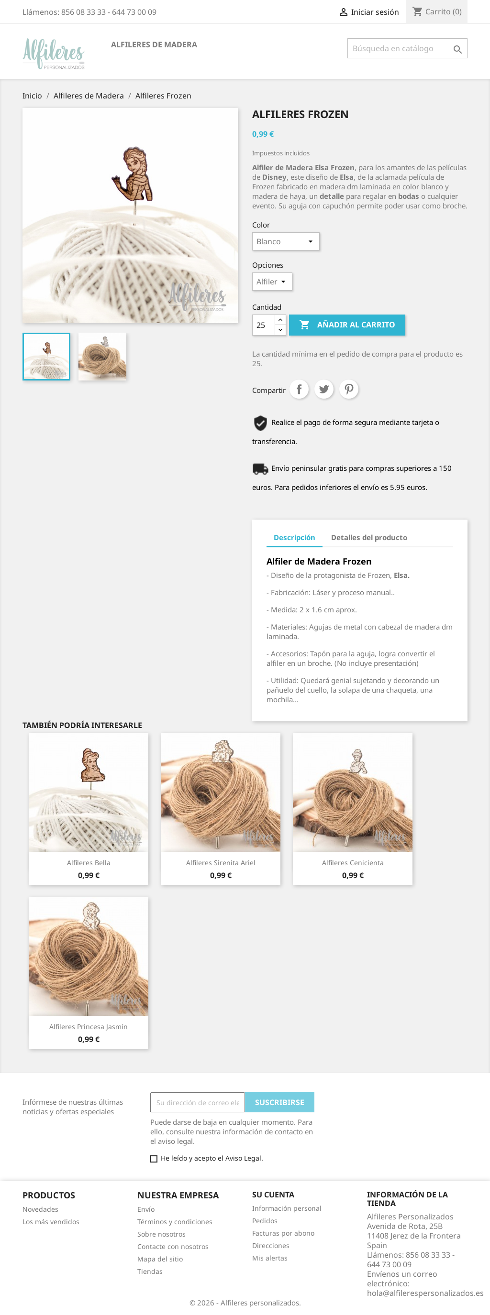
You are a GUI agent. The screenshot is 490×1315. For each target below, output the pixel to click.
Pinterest (348, 389)
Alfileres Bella (89, 862)
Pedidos (265, 1220)
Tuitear (324, 389)
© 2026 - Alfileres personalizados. (245, 1302)
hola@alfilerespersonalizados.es (425, 1293)
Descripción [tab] (294, 537)
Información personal (287, 1208)
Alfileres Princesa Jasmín (88, 1026)
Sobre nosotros (161, 1234)
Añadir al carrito (347, 325)
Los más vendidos (50, 1221)
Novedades (40, 1209)
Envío (146, 1209)
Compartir (299, 389)
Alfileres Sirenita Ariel (221, 862)
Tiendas (150, 1271)
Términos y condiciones (174, 1221)
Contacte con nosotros (173, 1246)
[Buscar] (407, 48)
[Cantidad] (263, 325)
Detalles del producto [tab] (369, 537)
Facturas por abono (283, 1233)
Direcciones (271, 1245)
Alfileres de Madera (154, 44)
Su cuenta (273, 1194)
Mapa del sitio (160, 1258)
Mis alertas (270, 1257)
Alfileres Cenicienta (353, 862)
